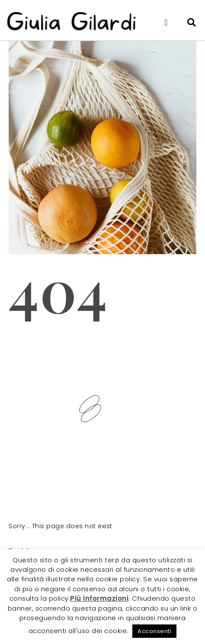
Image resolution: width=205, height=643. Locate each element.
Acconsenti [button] (154, 631)
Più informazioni (99, 598)
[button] (166, 22)
